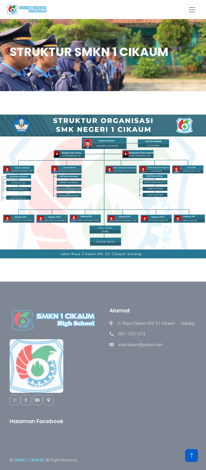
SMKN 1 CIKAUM (28, 460)
